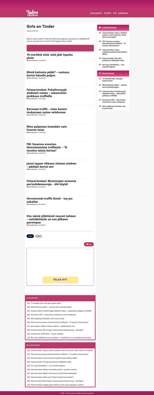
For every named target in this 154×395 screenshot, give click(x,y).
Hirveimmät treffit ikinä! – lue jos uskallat (50, 200)
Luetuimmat (34, 345)
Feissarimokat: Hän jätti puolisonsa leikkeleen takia (51, 362)
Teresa (29, 31)
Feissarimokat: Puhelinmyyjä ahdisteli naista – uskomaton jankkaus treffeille (47, 93)
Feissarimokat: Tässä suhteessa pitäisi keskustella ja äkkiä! (54, 358)
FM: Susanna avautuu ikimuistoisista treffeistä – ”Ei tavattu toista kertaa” (47, 147)
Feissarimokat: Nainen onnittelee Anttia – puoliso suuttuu (54, 369)
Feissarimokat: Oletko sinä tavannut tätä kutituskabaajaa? (54, 373)
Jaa (88, 244)
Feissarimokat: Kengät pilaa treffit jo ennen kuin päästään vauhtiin (57, 385)
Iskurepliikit (96, 13)
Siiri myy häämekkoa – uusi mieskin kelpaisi (48, 366)
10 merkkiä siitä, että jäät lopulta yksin (50, 56)
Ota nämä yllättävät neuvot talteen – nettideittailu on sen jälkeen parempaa (51, 219)
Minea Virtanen (32, 60)
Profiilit (107, 13)
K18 (115, 13)
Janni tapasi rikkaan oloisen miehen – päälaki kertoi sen (51, 164)
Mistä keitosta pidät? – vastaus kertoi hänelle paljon (48, 73)
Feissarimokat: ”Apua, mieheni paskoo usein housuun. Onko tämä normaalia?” (62, 350)
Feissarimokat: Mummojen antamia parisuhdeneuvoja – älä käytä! (51, 182)
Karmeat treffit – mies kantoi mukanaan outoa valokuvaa (47, 110)
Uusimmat (33, 298)
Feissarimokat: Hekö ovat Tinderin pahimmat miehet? (52, 377)
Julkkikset (123, 13)
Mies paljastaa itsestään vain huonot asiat (47, 128)
